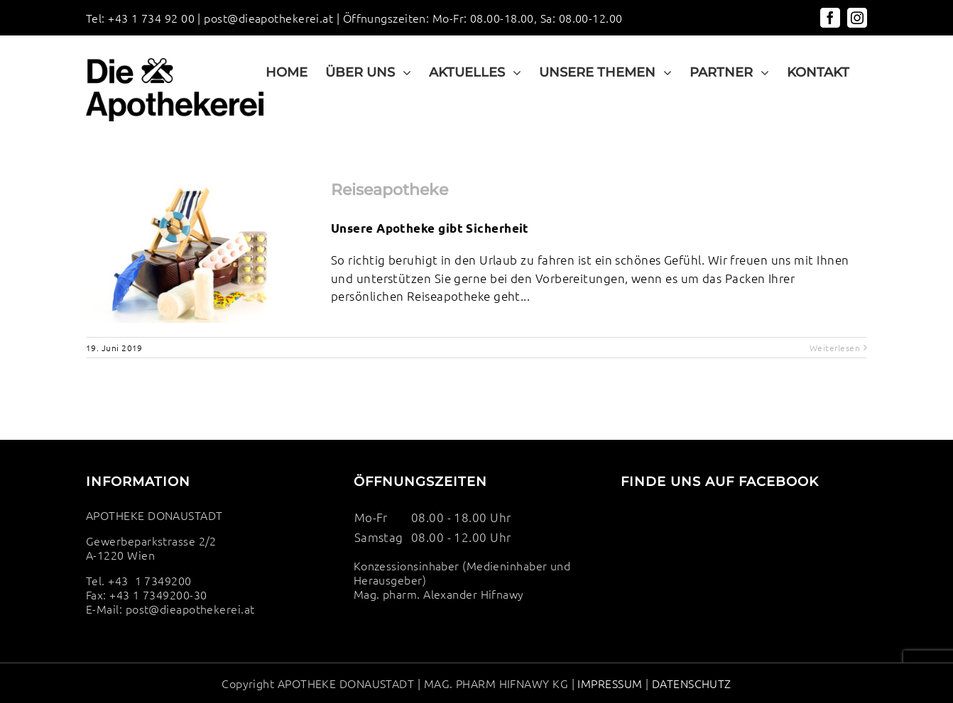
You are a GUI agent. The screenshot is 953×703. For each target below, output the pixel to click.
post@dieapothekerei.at (268, 18)
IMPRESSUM (609, 683)
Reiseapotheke (389, 189)
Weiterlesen (835, 347)
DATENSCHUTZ (689, 683)
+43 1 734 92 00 (151, 18)
